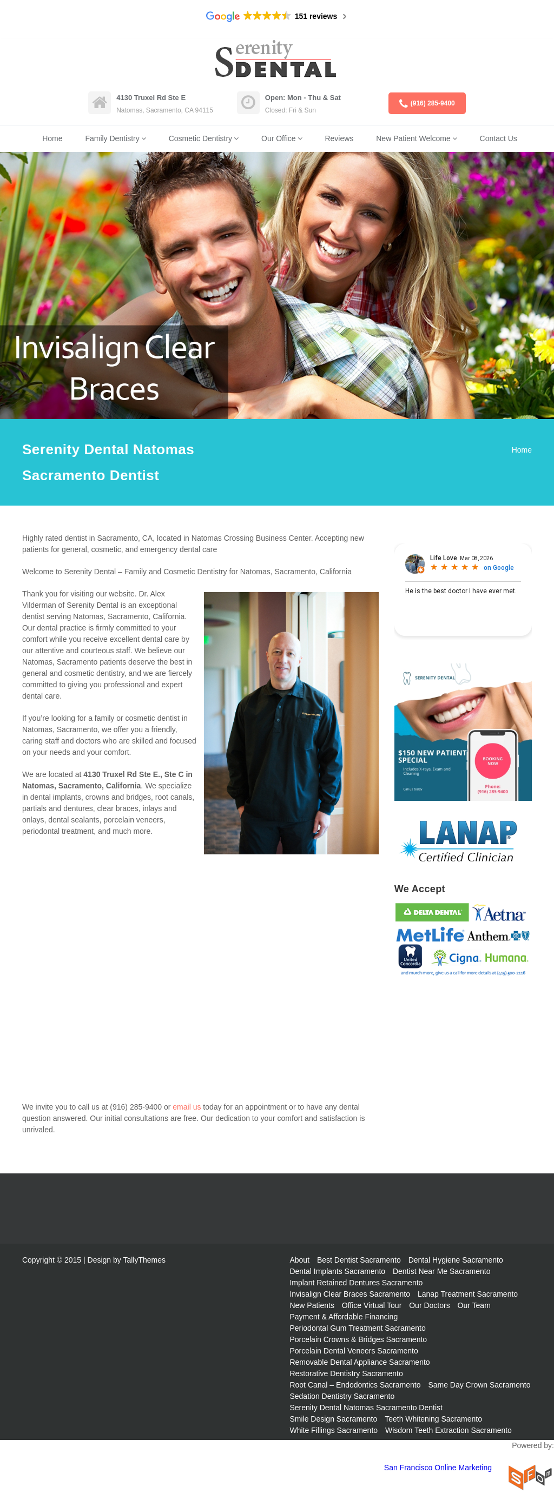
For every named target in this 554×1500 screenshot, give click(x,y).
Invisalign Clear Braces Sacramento (349, 1294)
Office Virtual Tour (372, 1305)
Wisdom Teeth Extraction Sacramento (448, 1430)
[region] (277, 285)
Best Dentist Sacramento (359, 1260)
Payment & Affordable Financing (343, 1316)
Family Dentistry (112, 138)
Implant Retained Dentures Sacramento (356, 1282)
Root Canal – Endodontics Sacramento (354, 1384)
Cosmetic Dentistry (200, 138)
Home (52, 138)
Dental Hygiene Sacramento (455, 1260)
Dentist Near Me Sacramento (442, 1271)
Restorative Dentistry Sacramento (346, 1373)
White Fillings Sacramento (333, 1430)
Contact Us (498, 138)
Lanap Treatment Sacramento (468, 1294)
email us (187, 1107)
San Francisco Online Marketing (438, 1467)
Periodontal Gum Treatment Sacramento (357, 1328)
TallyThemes (144, 1260)
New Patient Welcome (413, 138)
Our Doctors (429, 1305)
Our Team (474, 1305)
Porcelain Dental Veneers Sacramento (353, 1350)
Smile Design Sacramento (333, 1419)
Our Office (278, 138)
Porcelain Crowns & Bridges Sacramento (358, 1339)
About (299, 1260)
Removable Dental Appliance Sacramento (359, 1362)
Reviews (339, 138)
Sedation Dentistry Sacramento (341, 1396)
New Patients (311, 1305)
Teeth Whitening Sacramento (433, 1419)
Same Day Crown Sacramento (479, 1384)
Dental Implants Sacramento (337, 1271)
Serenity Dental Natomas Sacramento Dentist (365, 1407)
